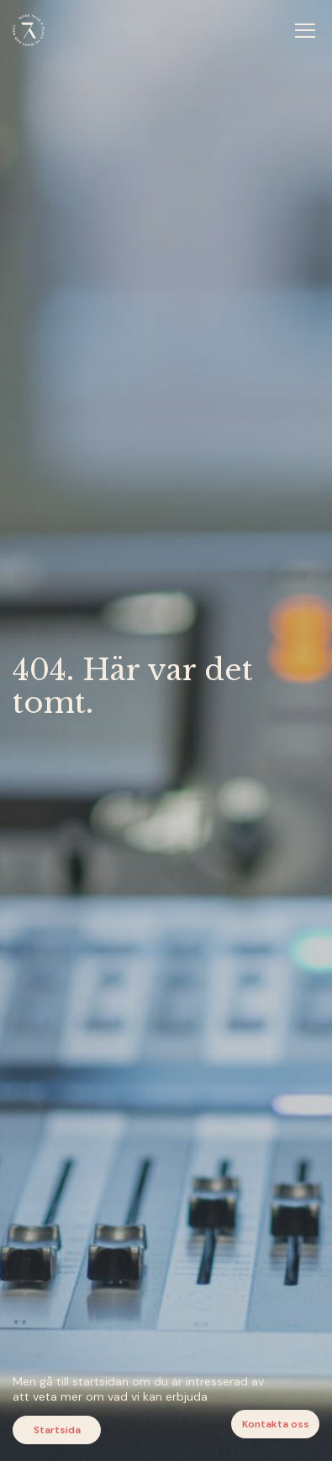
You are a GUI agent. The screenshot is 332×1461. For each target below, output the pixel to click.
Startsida (57, 1430)
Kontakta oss (275, 1424)
